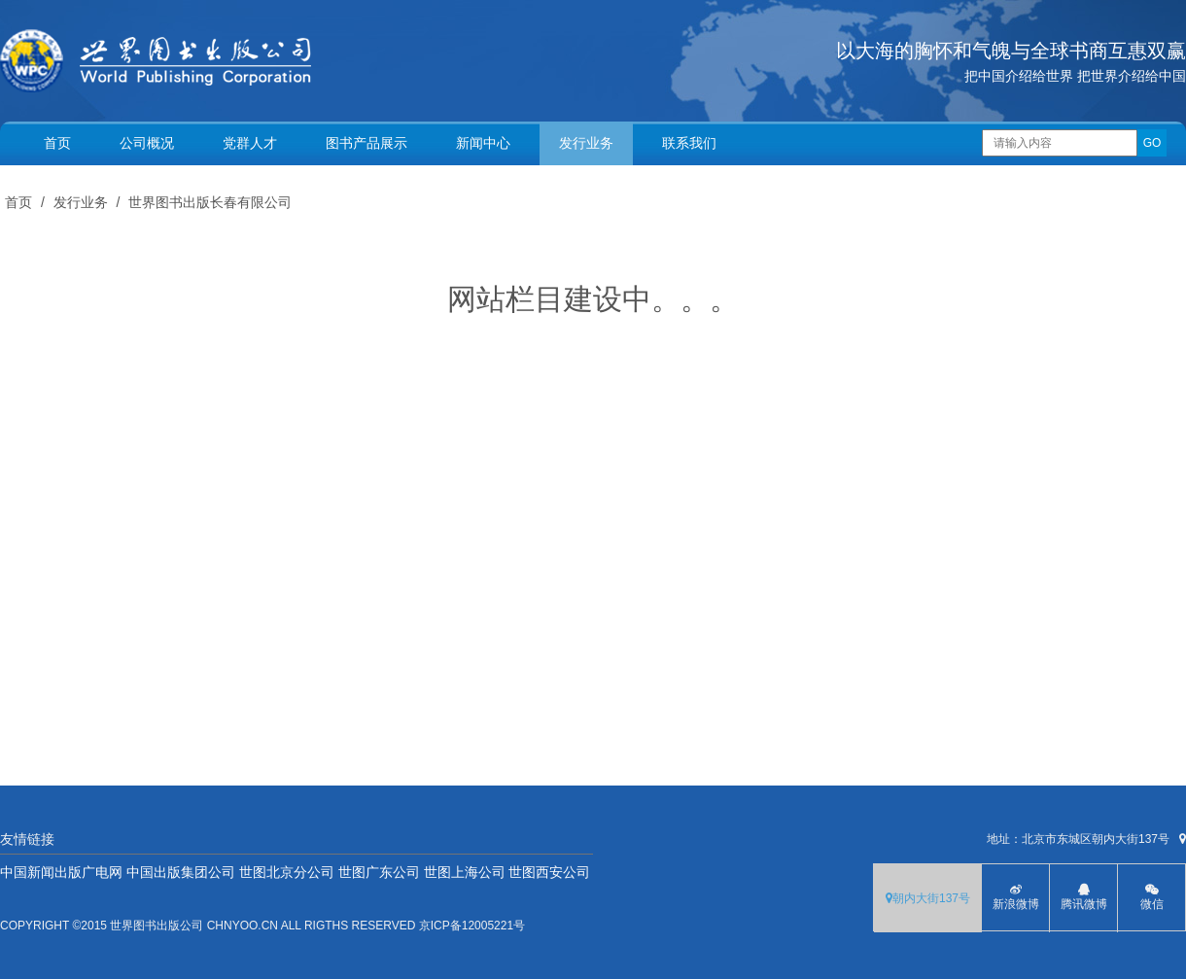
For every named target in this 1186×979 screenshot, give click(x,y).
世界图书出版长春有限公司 (210, 202)
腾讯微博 (1083, 897)
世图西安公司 (549, 872)
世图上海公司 (465, 872)
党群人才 (250, 143)
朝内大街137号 (928, 898)
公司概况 (147, 143)
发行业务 (586, 143)
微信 (1151, 897)
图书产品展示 (366, 143)
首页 (57, 143)
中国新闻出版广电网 (61, 872)
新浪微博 (1015, 897)
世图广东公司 (379, 872)
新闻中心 (483, 143)
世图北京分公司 (286, 872)
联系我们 (689, 143)
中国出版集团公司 (180, 872)
